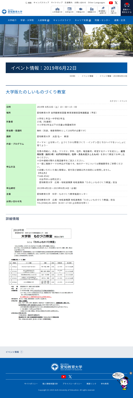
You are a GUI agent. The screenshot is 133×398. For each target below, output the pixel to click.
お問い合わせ (80, 2)
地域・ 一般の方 (113, 12)
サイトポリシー (31, 383)
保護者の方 (92, 12)
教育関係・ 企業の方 (103, 12)
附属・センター (102, 20)
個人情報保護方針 (50, 383)
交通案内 (68, 2)
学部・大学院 (27, 20)
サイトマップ (57, 2)
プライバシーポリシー (72, 383)
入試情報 (43, 20)
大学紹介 (12, 20)
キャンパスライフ (62, 20)
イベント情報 (87, 76)
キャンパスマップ (41, 2)
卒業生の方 (80, 12)
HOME (72, 76)
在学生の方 (69, 12)
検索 (30, 3)
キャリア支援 (83, 20)
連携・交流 (119, 20)
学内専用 (105, 383)
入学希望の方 (57, 12)
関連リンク (91, 383)
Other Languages (96, 2)
